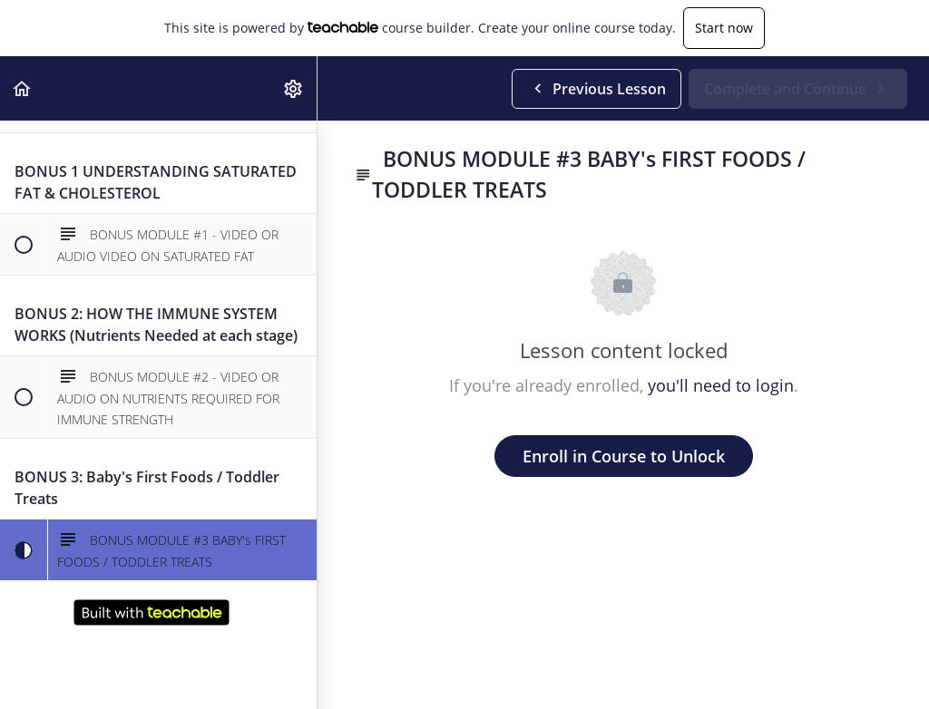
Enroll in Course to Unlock (624, 456)
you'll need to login (721, 385)
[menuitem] (294, 88)
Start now (724, 27)
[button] (22, 88)
